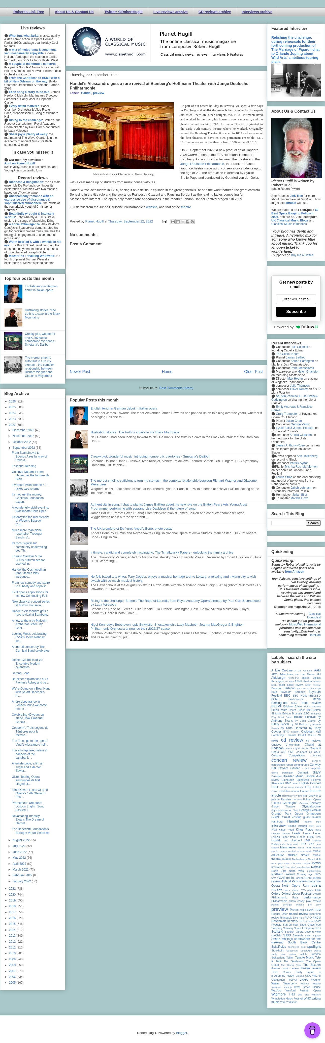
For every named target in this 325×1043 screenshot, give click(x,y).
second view (313, 931)
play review (313, 900)
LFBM (310, 836)
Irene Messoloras (302, 368)
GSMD (275, 817)
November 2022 (24, 436)
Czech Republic (312, 768)
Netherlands (299, 859)
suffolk (303, 954)
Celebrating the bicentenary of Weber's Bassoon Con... (30, 520)
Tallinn (290, 957)
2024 (13, 413)
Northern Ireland (283, 874)
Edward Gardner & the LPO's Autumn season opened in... (28, 560)
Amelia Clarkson (301, 435)
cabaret (295, 731)
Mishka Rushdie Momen (301, 466)
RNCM (317, 917)
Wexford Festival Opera (303, 990)
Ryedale (276, 924)
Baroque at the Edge (309, 688)
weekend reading (281, 987)
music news (298, 855)
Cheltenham (293, 744)
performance (312, 897)
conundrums (301, 764)
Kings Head (286, 829)
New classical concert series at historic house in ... (31, 603)
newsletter (277, 867)
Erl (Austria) (287, 787)
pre (310, 904)
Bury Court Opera (281, 717)
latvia (318, 829)
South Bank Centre (304, 942)
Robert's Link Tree (28, 12)
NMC (293, 867)
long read (292, 844)
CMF (291, 751)
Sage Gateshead (310, 924)
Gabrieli (276, 802)
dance (274, 772)
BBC (287, 695)
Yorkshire (292, 1002)
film (300, 795)
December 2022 (24, 430)
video (304, 979)
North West (297, 870)
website (151, 207)
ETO (308, 787)
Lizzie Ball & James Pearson (295, 428)
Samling (288, 928)
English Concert (310, 783)
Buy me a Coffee (302, 255)
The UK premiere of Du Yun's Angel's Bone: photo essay (131, 528)
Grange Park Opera (287, 813)
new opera (277, 863)
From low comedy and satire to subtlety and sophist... (31, 584)
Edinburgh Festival (309, 779)
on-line (290, 878)
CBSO (312, 735)
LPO (303, 844)
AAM (317, 670)
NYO (318, 874)
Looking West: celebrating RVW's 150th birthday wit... (29, 637)
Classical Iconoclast (314, 615)
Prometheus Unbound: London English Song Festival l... (28, 806)
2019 (13, 900)
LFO (318, 837)
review (275, 917)
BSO (306, 713)
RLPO (308, 917)
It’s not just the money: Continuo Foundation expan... (28, 498)
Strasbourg (292, 950)
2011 (13, 947)
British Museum (312, 706)
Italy (311, 826)
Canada (291, 735)
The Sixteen (312, 965)
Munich (317, 847)
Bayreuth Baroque (292, 691)
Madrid (275, 847)
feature (304, 791)
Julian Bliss (300, 494)
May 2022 (20, 857)
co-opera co (304, 751)
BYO (286, 731)
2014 (13, 930)
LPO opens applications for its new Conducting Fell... (30, 594)
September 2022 (24, 447)
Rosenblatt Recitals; (285, 921)
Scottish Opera (294, 931)
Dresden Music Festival (299, 776)
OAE (282, 878)
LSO (311, 844)
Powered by (296, 327)
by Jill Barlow (299, 724)
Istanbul (302, 825)
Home (167, 372)
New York (289, 863)
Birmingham (279, 703)
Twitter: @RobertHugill (124, 12)
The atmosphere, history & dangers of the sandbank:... (29, 754)
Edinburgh (288, 779)
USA (308, 975)
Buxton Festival (305, 717)
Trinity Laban (304, 972)
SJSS (287, 935)
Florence (297, 799)
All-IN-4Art (293, 677)
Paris (295, 897)
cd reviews (313, 740)
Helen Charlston (308, 371)
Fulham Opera (312, 799)
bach (274, 685)
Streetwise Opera (311, 950)
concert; (316, 760)
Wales (275, 983)
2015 (13, 924)
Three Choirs (281, 972)
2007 (13, 971)
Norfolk (316, 867)
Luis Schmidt (299, 347)
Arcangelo (277, 681)
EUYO (274, 791)
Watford (305, 983)
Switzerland (278, 957)
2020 (13, 894)
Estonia (299, 787)
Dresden (276, 776)
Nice (287, 867)
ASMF (298, 681)
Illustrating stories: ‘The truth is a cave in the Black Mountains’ (135, 432)
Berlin (317, 699)
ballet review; (313, 685)
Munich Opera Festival (283, 851)
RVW (317, 921)
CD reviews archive (215, 12)
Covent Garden (289, 768)
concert (316, 755)
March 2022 (21, 869)
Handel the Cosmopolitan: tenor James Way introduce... (29, 573)
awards (317, 681)
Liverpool (296, 840)
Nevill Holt (314, 859)
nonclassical (303, 867)
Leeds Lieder (312, 833)
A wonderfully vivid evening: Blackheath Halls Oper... (30, 509)
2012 (13, 941)
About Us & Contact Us (74, 12)
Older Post (253, 372)
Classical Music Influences (289, 224)
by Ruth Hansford (294, 728)
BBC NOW (300, 695)
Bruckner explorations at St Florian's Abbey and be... (30, 680)
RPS (302, 921)
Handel (86, 93)
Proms (294, 910)
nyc (310, 874)
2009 (13, 959)
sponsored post (297, 946)
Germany (315, 802)
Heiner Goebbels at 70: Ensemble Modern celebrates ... (27, 663)
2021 (13, 888)
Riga (301, 917)
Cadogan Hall (311, 731)
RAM (310, 909)
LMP (307, 840)
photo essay (297, 900)
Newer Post (80, 372)
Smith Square (313, 935)
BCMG (275, 699)
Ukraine (300, 975)
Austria (307, 681)
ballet (281, 684)
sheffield (276, 935)
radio (303, 909)
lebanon (275, 833)
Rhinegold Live (289, 917)
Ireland (292, 825)
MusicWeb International (305, 624)
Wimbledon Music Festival (287, 998)
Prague (300, 904)
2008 (13, 965)
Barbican (289, 688)
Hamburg (276, 821)
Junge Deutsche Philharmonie (202, 164)
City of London (301, 748)
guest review (312, 817)
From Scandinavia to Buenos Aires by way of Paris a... (29, 456)
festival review (290, 795)
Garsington (290, 803)
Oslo (318, 889)
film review (309, 795)
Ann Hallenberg (307, 456)
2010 (13, 953)
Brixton (286, 713)
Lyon (318, 844)
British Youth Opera (283, 709)
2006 (13, 977)
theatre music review (285, 968)
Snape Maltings (282, 939)
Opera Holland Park (284, 881)
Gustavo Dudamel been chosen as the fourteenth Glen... (30, 475)
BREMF (276, 706)
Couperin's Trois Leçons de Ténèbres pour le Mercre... (30, 731)
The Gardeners (294, 961)
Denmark (303, 772)
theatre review (311, 968)
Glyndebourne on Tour (284, 810)
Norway (301, 874)
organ (310, 890)
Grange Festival (310, 810)
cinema (288, 748)
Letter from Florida (294, 836)
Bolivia (294, 703)
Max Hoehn (295, 378)
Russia (309, 921)
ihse (318, 821)
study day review (283, 954)
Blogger (181, 1033)
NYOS (274, 878)
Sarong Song (20, 673)
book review (311, 703)
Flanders (286, 799)
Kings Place (304, 829)
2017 (13, 912)
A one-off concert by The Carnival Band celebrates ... (30, 650)
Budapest (315, 713)
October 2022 (22, 442)
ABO (274, 674)
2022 (13, 425)
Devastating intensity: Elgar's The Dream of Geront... (28, 819)
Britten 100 (304, 709)
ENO (274, 787)
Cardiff (302, 735)
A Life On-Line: (304, 670)
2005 (13, 982)
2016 (13, 918)
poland (275, 904)
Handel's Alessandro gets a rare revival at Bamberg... (31, 612)
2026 (13, 401)
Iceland (308, 821)
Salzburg (276, 928)
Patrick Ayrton (299, 463)
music (309, 851)
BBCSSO (315, 695)
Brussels (297, 713)
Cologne (276, 755)
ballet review (295, 684)
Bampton (276, 688)
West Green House (307, 986)
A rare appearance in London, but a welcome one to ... (29, 705)
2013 (13, 935)
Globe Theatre (283, 806)
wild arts (303, 994)
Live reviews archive (170, 12)
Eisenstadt (277, 783)
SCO (318, 928)
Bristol (298, 706)
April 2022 (20, 864)
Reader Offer (279, 913)
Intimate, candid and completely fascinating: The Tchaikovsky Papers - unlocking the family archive (161, 552)
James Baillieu (295, 357)
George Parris (300, 424)
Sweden (316, 954)
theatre (186, 207)
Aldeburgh (278, 677)
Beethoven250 (296, 699)
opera (317, 878)
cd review (292, 740)
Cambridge (278, 735)
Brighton (288, 706)
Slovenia (298, 935)
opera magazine (310, 881)
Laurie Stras (283, 477)
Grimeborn (313, 813)
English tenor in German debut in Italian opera (123, 408)
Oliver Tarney (299, 389)
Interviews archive (257, 12)
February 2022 (23, 875)
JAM (274, 829)
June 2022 (20, 852)
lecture (286, 833)
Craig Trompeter (287, 414)
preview (98, 93)
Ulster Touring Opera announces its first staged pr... (26, 780)
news (316, 863)
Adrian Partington (302, 361)
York (282, 1002)
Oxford (275, 893)
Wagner (316, 979)
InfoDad (315, 635)
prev (318, 904)
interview (278, 826)
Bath (274, 691)
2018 (13, 906)
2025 (13, 407)
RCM (317, 909)
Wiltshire (316, 994)
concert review (289, 760)
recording (315, 913)
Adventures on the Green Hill (300, 674)
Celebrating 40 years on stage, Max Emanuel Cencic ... (28, 718)
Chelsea (276, 744)
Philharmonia (279, 900)
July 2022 (19, 846)
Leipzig (275, 836)
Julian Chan (294, 421)
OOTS (308, 877)
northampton (314, 871)
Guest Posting (292, 817)
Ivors (318, 826)
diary (317, 772)
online (300, 877)
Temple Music (304, 957)
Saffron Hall (290, 924)
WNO (307, 998)
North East (278, 870)
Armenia (289, 681)
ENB (295, 783)
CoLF (317, 751)
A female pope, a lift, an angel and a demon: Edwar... (27, 767)
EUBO (317, 787)
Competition (296, 755)
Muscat (301, 851)
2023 (13, 419)
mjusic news (304, 847)
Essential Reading (24, 466)
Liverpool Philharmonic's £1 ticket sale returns (30, 486)
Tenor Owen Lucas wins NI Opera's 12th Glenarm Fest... (30, 793)
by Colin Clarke (305, 720)
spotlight (314, 946)
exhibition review (289, 791)
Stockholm (277, 950)
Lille (286, 840)
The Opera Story (291, 965)
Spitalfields (278, 946)
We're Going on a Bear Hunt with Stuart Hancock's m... (31, 692)
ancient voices (311, 677)
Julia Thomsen (300, 385)
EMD (288, 783)
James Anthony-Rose (290, 445)
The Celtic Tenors (287, 354)
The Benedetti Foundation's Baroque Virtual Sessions (31, 830)
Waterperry (290, 983)
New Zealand (303, 863)
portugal (287, 904)
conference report (282, 764)
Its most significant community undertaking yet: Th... (29, 546)
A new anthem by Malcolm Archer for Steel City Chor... (29, 624)
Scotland (277, 931)
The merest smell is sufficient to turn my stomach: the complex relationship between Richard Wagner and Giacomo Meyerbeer (39, 367)
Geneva (303, 803)
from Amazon (294, 571)
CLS (283, 751)
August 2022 (21, 840)
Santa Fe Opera (304, 928)
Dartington (287, 772)
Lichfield (276, 840)
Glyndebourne (311, 806)
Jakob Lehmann (301, 487)
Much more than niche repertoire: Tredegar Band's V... (27, 533)
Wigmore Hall (283, 994)
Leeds (296, 833)
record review (298, 914)
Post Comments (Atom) (176, 388)
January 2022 (22, 881)
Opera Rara (300, 885)
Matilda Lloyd (299, 498)
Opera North (280, 885)
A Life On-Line (281, 670)
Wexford (276, 990)
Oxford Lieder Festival (296, 893)
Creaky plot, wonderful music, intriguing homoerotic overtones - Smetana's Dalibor (150, 456)
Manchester (288, 847)
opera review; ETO (295, 890)
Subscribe (296, 311)
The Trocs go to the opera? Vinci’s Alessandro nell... (30, 742)
